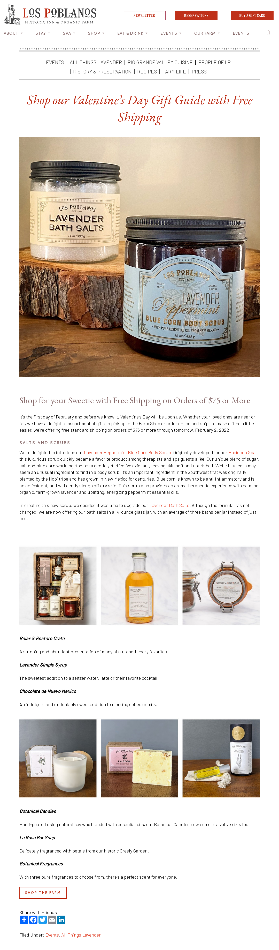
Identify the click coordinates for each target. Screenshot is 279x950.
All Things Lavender (96, 62)
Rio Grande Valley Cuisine (160, 62)
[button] (270, 34)
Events (55, 62)
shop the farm (43, 893)
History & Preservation (102, 71)
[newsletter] (144, 18)
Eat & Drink (131, 33)
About (12, 33)
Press (199, 71)
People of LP (214, 62)
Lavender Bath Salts (169, 505)
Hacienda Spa (241, 452)
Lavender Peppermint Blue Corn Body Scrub (127, 452)
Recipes (147, 71)
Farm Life (174, 71)
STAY (41, 33)
